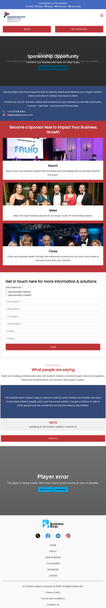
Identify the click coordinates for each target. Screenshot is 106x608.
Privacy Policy (53, 592)
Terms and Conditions (53, 598)
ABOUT (53, 551)
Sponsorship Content (19, 295)
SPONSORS (53, 569)
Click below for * (14, 287)
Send (53, 346)
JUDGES (53, 575)
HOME (53, 545)
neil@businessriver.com (20, 115)
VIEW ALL (53, 438)
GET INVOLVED (79, 29)
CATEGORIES (53, 563)
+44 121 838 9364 (16, 111)
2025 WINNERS (53, 557)
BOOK (27, 29)
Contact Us (53, 604)
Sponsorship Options (19, 291)
